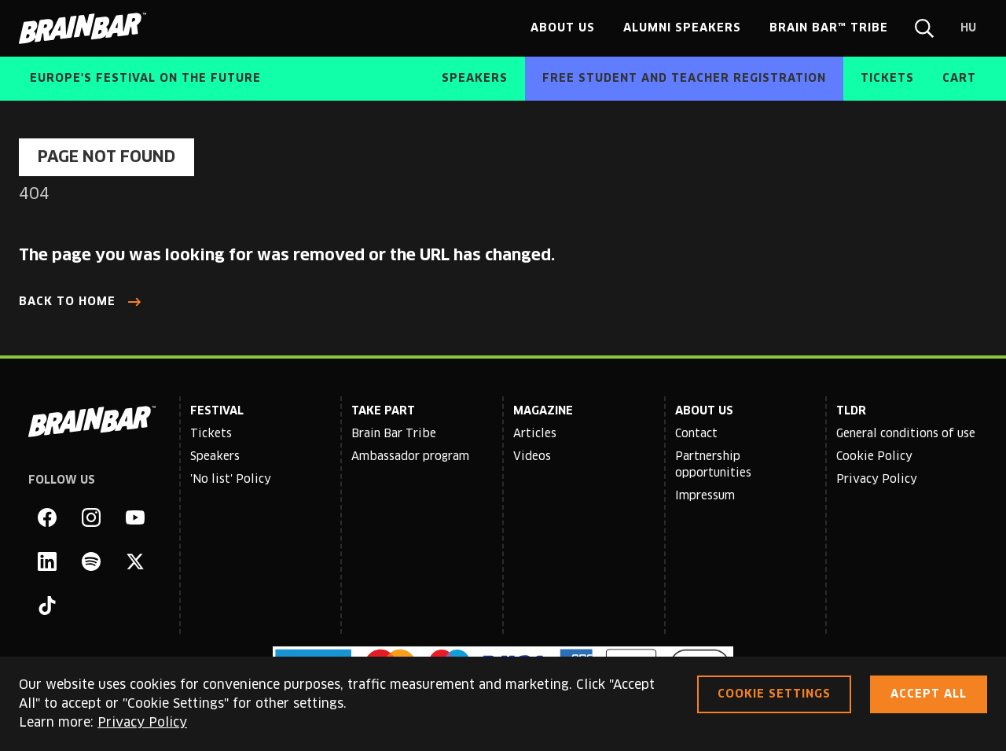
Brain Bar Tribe (393, 434)
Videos (532, 456)
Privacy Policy (876, 479)
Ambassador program (410, 456)
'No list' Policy (230, 479)
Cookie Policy (874, 456)
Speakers (215, 456)
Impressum (705, 496)
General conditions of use (905, 434)
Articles (534, 434)
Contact (696, 434)
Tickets (211, 434)
